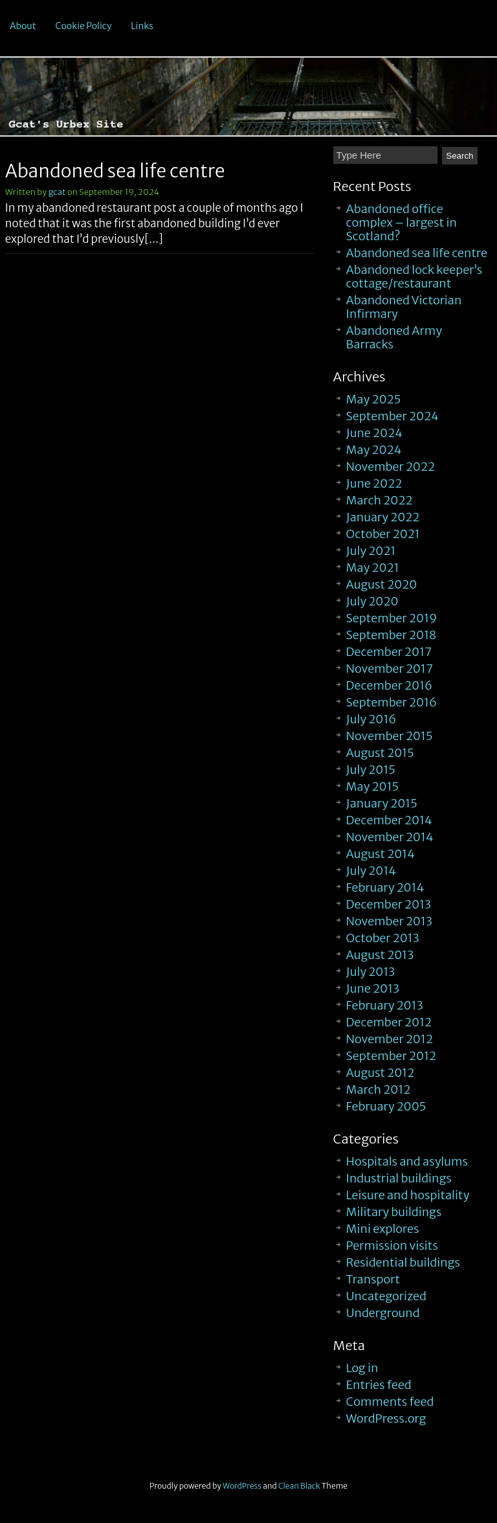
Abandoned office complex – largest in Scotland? (401, 222)
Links (142, 26)
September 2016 (391, 702)
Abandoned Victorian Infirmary (404, 307)
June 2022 (374, 483)
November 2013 (389, 921)
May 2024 (374, 449)
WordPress (242, 1486)
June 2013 (373, 988)
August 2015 (380, 752)
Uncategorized (386, 1296)
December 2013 (389, 904)
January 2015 (381, 803)
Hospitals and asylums (407, 1161)
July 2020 (372, 601)
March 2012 (378, 1089)
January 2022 (383, 517)
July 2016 (371, 719)
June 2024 (374, 432)
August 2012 (380, 1072)
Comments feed (390, 1401)
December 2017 (389, 651)
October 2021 (383, 533)
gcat (57, 191)
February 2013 (384, 1005)
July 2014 (371, 870)
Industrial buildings (399, 1178)
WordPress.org (386, 1418)
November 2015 (389, 735)
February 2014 (385, 887)
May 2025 (373, 399)
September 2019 (391, 618)
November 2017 (389, 668)
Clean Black (299, 1486)
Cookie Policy (84, 26)
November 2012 (389, 1039)
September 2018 (391, 634)
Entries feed (379, 1384)
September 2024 (392, 416)
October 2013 (382, 938)
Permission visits (392, 1245)
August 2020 (381, 584)
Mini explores (382, 1228)
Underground (383, 1312)
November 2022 (390, 466)
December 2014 (389, 820)
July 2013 (370, 971)
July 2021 (371, 550)
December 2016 (389, 685)
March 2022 (379, 500)
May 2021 (372, 567)
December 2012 (389, 1022)
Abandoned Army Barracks (394, 337)
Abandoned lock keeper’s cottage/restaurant (414, 276)
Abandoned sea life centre (115, 171)
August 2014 (380, 853)
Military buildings (394, 1211)
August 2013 (380, 954)
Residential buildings (403, 1262)
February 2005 (386, 1106)
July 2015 (370, 769)
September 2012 (391, 1055)
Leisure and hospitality (408, 1195)
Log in (362, 1367)
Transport (373, 1279)
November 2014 (390, 836)
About (23, 26)
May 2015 (372, 786)
